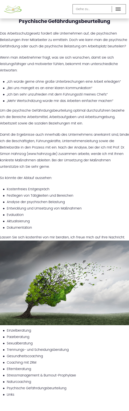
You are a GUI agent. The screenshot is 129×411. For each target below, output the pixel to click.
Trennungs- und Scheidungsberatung (38, 350)
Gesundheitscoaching (25, 356)
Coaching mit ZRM (21, 362)
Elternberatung (19, 369)
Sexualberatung (20, 343)
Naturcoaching (19, 382)
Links (10, 394)
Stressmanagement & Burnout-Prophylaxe (41, 375)
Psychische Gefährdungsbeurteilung (36, 388)
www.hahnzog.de (42, 154)
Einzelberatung (19, 330)
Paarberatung (18, 337)
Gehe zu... (83, 9)
